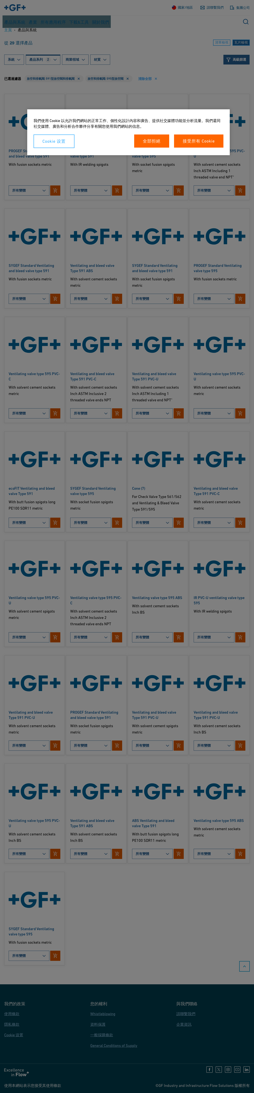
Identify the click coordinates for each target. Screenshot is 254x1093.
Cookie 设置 (54, 141)
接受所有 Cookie (199, 141)
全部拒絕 (152, 141)
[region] (128, 132)
